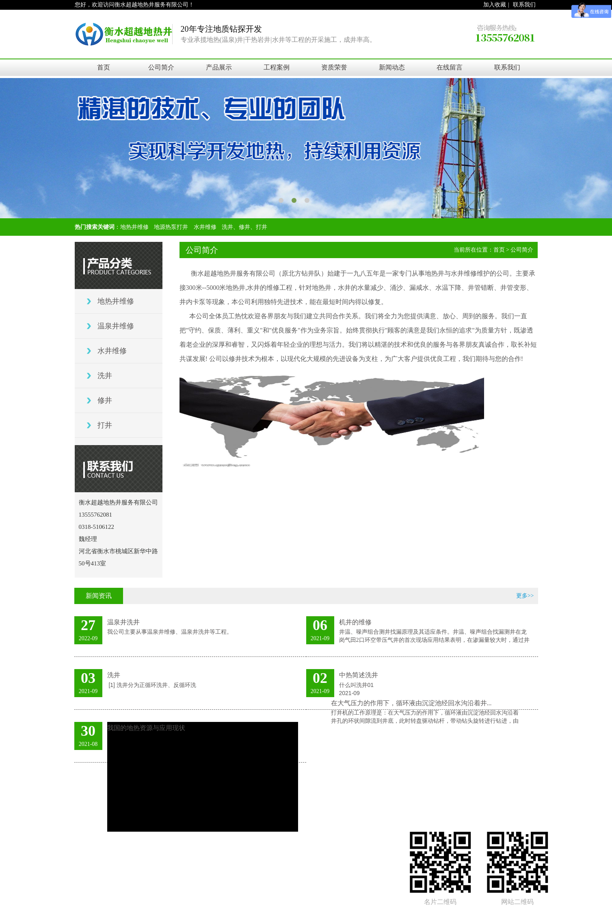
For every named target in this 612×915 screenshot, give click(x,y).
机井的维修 (355, 622)
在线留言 (450, 67)
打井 (104, 425)
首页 (103, 67)
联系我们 (524, 5)
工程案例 (277, 67)
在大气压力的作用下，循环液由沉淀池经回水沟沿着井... (411, 703)
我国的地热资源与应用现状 (146, 727)
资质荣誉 (334, 67)
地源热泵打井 (171, 227)
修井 (104, 400)
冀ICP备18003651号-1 (348, 803)
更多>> (525, 596)
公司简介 (161, 67)
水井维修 (205, 227)
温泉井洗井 (123, 622)
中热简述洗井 (358, 675)
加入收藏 (494, 5)
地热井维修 (134, 227)
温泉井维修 (115, 326)
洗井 (104, 376)
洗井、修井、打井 (244, 227)
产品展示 (219, 67)
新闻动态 (392, 67)
